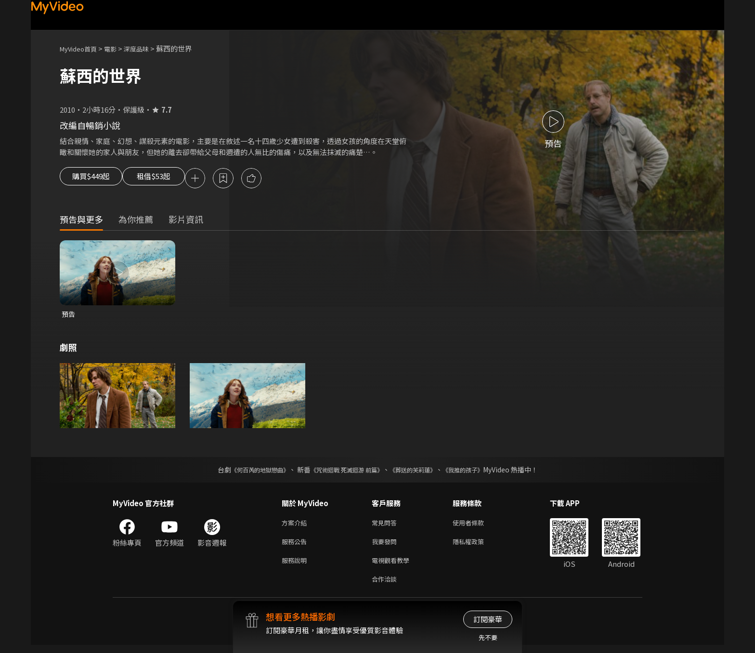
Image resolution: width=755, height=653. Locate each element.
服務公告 (296, 546)
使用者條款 (476, 526)
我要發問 (386, 546)
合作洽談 (386, 586)
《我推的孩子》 (477, 472)
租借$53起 (169, 179)
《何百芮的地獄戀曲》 (247, 472)
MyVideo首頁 (82, 48)
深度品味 (146, 48)
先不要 (488, 637)
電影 (118, 48)
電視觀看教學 (393, 566)
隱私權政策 (476, 546)
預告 (69, 316)
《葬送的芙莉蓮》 (420, 472)
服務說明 (296, 566)
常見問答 (386, 526)
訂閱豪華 (487, 619)
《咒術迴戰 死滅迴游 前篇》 (344, 472)
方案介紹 (296, 526)
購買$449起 (94, 179)
